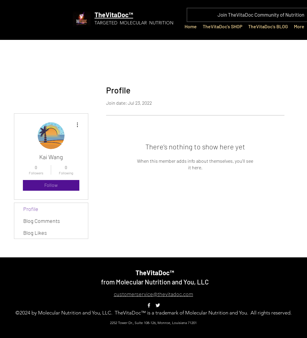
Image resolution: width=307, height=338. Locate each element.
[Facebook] (149, 305)
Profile (30, 209)
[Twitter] (158, 305)
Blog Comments (41, 220)
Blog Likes (35, 232)
